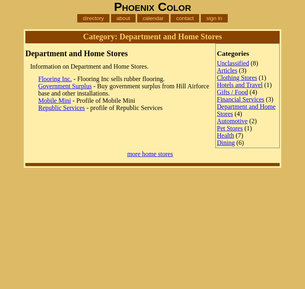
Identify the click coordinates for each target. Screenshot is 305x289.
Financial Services (240, 99)
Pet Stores (230, 128)
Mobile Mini (54, 100)
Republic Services (61, 107)
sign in (214, 18)
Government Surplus (65, 86)
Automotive (232, 121)
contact (185, 18)
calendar (152, 18)
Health (225, 135)
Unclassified (233, 63)
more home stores (150, 154)
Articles (227, 70)
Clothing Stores (237, 77)
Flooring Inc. (55, 78)
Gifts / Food (232, 92)
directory (93, 18)
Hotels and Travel (240, 84)
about (123, 18)
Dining (226, 142)
